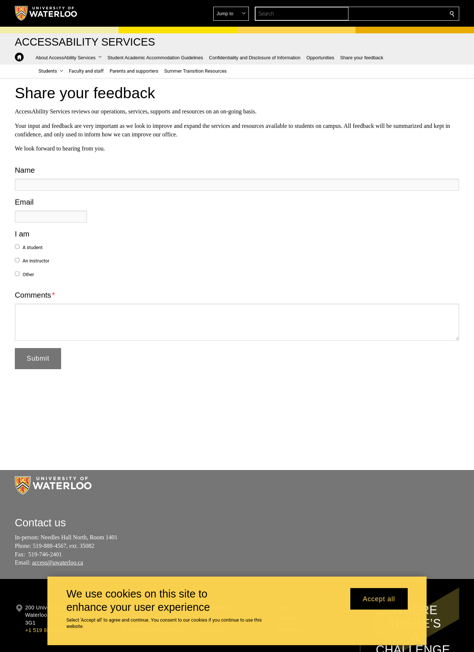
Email (24, 202)
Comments (33, 295)
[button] (398, 13)
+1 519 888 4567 (46, 630)
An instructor (36, 261)
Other (28, 274)
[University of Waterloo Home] (46, 13)
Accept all (379, 598)
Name (25, 170)
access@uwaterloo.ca (57, 562)
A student (33, 247)
